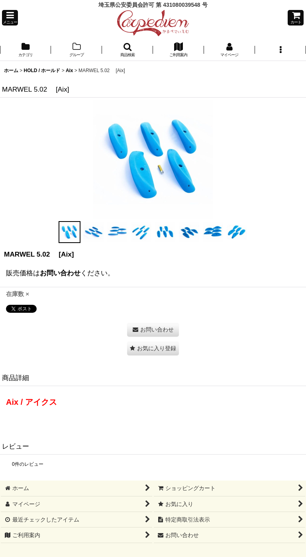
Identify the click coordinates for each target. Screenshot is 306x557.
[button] (10, 17)
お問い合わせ (60, 273)
